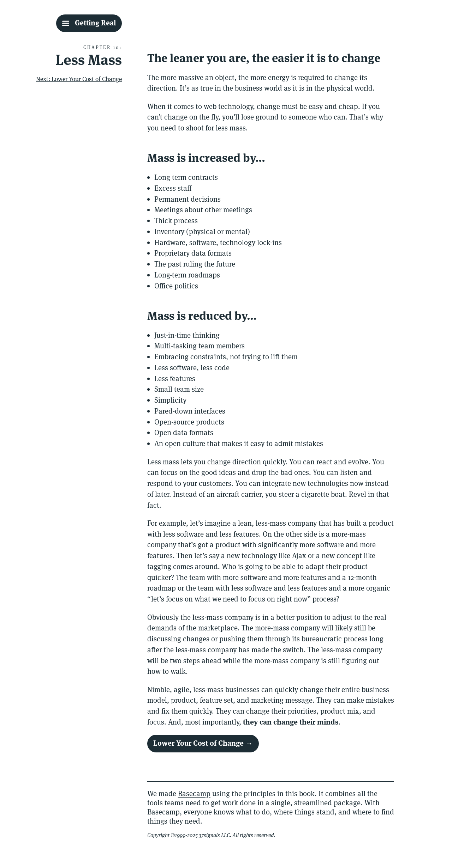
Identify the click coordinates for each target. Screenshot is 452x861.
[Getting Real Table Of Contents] (89, 23)
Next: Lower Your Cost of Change (79, 79)
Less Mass (88, 59)
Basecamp (194, 793)
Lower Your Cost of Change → (203, 743)
